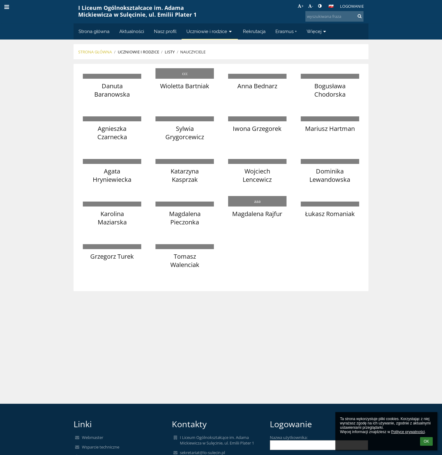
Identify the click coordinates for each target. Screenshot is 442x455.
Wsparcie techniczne (100, 447)
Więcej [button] (317, 31)
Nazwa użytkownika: (289, 437)
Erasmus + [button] (286, 31)
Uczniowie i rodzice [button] (209, 31)
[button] (331, 6)
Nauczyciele (193, 52)
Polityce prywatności (408, 432)
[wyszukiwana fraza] (334, 16)
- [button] (310, 6)
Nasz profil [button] (165, 31)
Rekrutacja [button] (254, 31)
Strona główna (95, 52)
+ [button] (301, 6)
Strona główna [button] (94, 31)
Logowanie (352, 6)
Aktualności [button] (131, 31)
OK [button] (426, 441)
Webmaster (92, 437)
